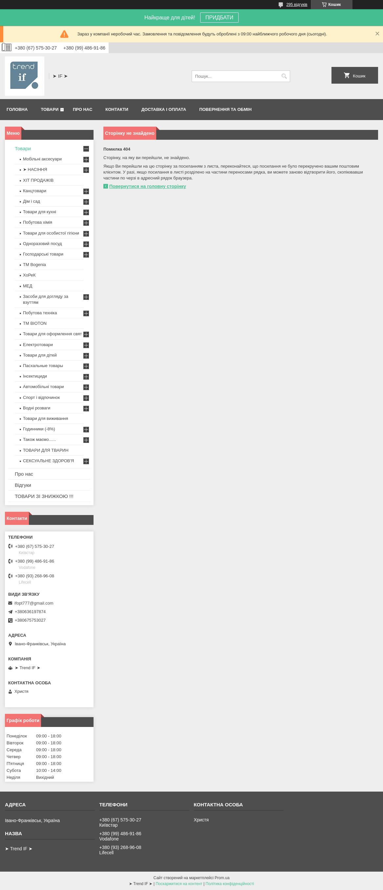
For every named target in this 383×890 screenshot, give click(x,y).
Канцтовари (34, 190)
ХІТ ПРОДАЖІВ (38, 180)
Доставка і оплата (163, 109)
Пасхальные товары (43, 365)
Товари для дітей (40, 355)
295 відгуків (296, 4)
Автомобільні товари (43, 386)
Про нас (82, 109)
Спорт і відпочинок (41, 397)
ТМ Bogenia (34, 264)
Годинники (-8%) (39, 428)
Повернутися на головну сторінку (147, 186)
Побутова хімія (37, 222)
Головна (17, 109)
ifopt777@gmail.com (33, 603)
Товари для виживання (45, 418)
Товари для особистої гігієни (51, 233)
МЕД (27, 285)
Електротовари (38, 344)
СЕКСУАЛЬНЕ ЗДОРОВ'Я (48, 460)
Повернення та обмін (225, 109)
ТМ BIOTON (35, 323)
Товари (49, 109)
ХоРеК (29, 275)
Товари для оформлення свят (52, 333)
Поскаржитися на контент (179, 883)
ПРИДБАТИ (219, 17)
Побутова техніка (40, 312)
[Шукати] (284, 76)
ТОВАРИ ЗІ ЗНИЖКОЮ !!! (44, 496)
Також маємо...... (39, 439)
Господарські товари (43, 254)
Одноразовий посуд (42, 243)
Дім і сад (31, 201)
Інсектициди (35, 376)
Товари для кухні (39, 211)
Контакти (116, 109)
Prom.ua (222, 878)
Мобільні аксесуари (42, 158)
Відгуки (23, 485)
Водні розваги (36, 407)
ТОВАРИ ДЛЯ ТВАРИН (46, 450)
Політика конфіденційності (229, 883)
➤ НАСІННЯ (35, 169)
